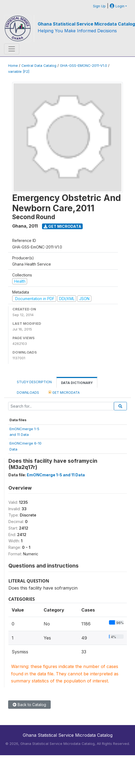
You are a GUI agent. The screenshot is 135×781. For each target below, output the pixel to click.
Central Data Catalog (38, 66)
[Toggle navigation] (11, 48)
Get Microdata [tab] (64, 392)
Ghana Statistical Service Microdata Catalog (86, 24)
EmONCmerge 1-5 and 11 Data (56, 475)
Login (117, 6)
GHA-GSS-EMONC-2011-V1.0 (83, 66)
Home (13, 66)
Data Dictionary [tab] (77, 383)
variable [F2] (18, 72)
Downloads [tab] (28, 393)
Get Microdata (62, 226)
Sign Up (99, 6)
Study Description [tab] (34, 382)
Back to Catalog (29, 704)
